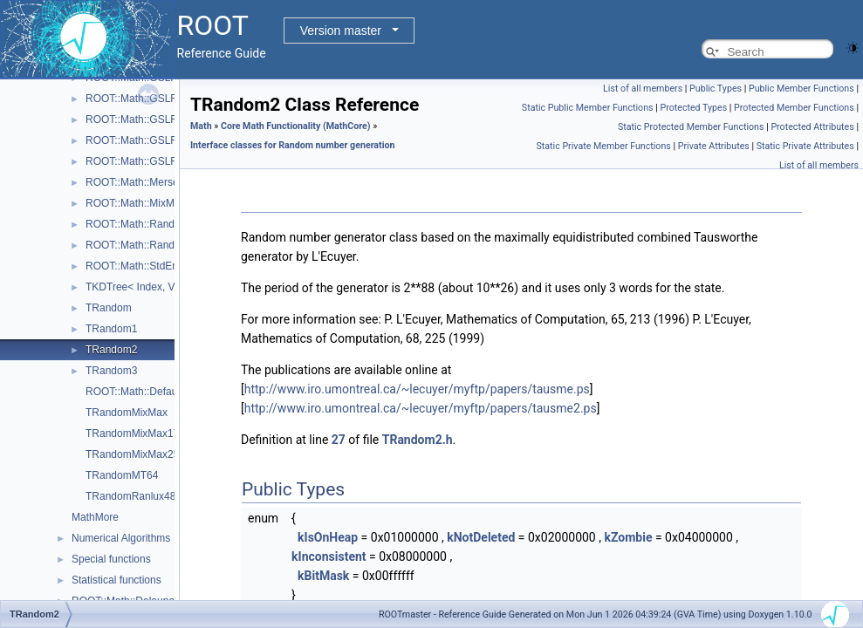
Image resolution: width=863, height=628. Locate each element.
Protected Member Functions (794, 107)
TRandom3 (111, 371)
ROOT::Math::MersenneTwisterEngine (174, 182)
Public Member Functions (801, 88)
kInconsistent (328, 556)
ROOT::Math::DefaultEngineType (162, 392)
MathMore (95, 517)
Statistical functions (116, 580)
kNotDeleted (481, 537)
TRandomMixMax (127, 412)
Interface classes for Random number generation (292, 145)
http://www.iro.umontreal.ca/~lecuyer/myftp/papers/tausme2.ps (420, 408)
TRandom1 (111, 329)
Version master (340, 31)
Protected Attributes (812, 127)
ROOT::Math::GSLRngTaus (149, 161)
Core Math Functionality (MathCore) (296, 126)
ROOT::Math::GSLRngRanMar (156, 140)
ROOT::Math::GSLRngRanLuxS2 (162, 119)
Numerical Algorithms (121, 538)
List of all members (642, 88)
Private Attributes (714, 146)
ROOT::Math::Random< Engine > (163, 224)
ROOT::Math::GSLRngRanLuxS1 (162, 98)
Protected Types (693, 107)
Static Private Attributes (805, 146)
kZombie (628, 537)
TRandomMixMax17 (132, 433)
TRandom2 (111, 350)
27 (339, 440)
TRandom (109, 308)
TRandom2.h (417, 440)
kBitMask (323, 576)
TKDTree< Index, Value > (144, 287)
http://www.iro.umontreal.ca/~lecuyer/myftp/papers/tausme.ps (417, 389)
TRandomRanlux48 (130, 496)
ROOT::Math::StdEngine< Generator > (174, 266)
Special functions (111, 559)
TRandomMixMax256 (135, 454)
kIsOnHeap (328, 537)
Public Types (715, 88)
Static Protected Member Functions (691, 127)
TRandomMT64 (122, 475)
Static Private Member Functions (603, 146)
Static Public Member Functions (588, 107)
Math (201, 126)
